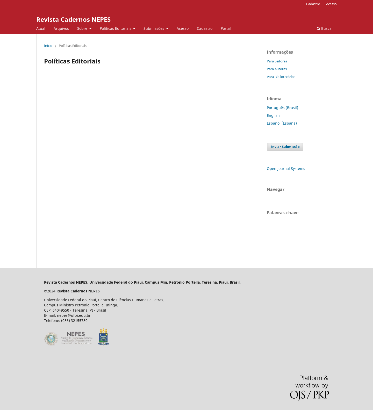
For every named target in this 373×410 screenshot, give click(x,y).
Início (48, 45)
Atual (40, 28)
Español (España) (282, 123)
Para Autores (277, 69)
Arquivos (61, 28)
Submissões (154, 28)
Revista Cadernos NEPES (73, 19)
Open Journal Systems (286, 168)
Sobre (82, 28)
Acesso (183, 28)
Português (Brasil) (282, 107)
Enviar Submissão (285, 146)
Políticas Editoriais (116, 28)
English (273, 115)
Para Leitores (277, 61)
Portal (226, 28)
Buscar (325, 28)
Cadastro (204, 28)
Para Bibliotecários (281, 76)
